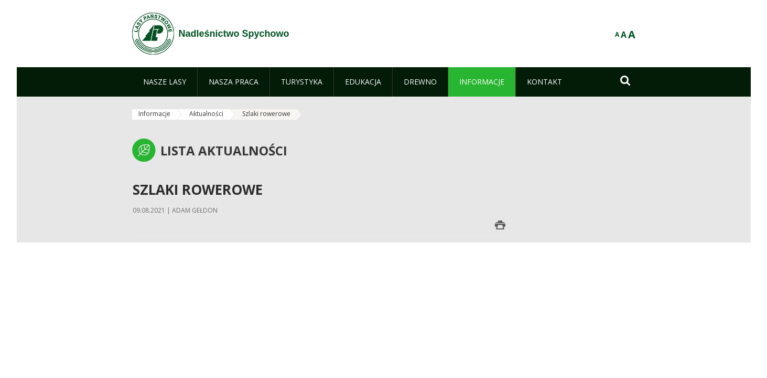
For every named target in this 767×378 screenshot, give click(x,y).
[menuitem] (164, 82)
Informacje (154, 113)
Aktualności (206, 113)
